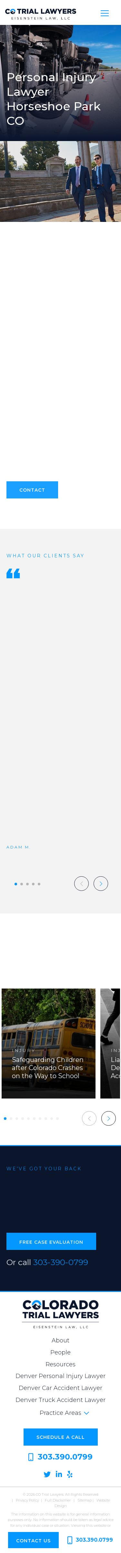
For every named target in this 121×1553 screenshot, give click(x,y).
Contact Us (33, 1541)
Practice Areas (60, 1412)
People (60, 1352)
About (60, 1340)
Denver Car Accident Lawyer (60, 1388)
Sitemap (84, 1500)
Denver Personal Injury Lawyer (60, 1376)
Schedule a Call (60, 1437)
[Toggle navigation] (105, 13)
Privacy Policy (27, 1500)
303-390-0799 (60, 1265)
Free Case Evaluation (51, 1245)
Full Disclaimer (58, 1500)
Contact (32, 493)
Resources (60, 1364)
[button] (16, 884)
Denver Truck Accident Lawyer (60, 1400)
